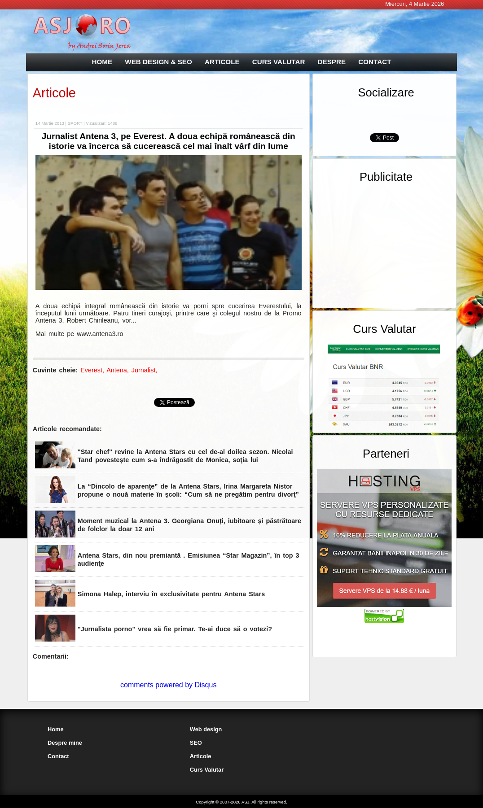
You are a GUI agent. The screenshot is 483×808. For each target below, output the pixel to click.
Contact (58, 756)
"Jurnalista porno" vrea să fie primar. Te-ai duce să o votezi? (175, 629)
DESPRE (332, 62)
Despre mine (65, 742)
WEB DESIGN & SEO (158, 62)
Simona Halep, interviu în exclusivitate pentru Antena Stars (175, 594)
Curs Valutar (207, 769)
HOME (102, 62)
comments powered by (168, 685)
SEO (196, 742)
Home (56, 729)
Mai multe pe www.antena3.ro (79, 333)
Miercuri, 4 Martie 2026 (414, 3)
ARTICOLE (222, 62)
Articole (54, 93)
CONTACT (374, 62)
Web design (206, 729)
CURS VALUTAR (278, 62)
